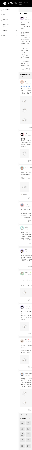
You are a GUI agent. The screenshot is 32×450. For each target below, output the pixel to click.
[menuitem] (9, 10)
